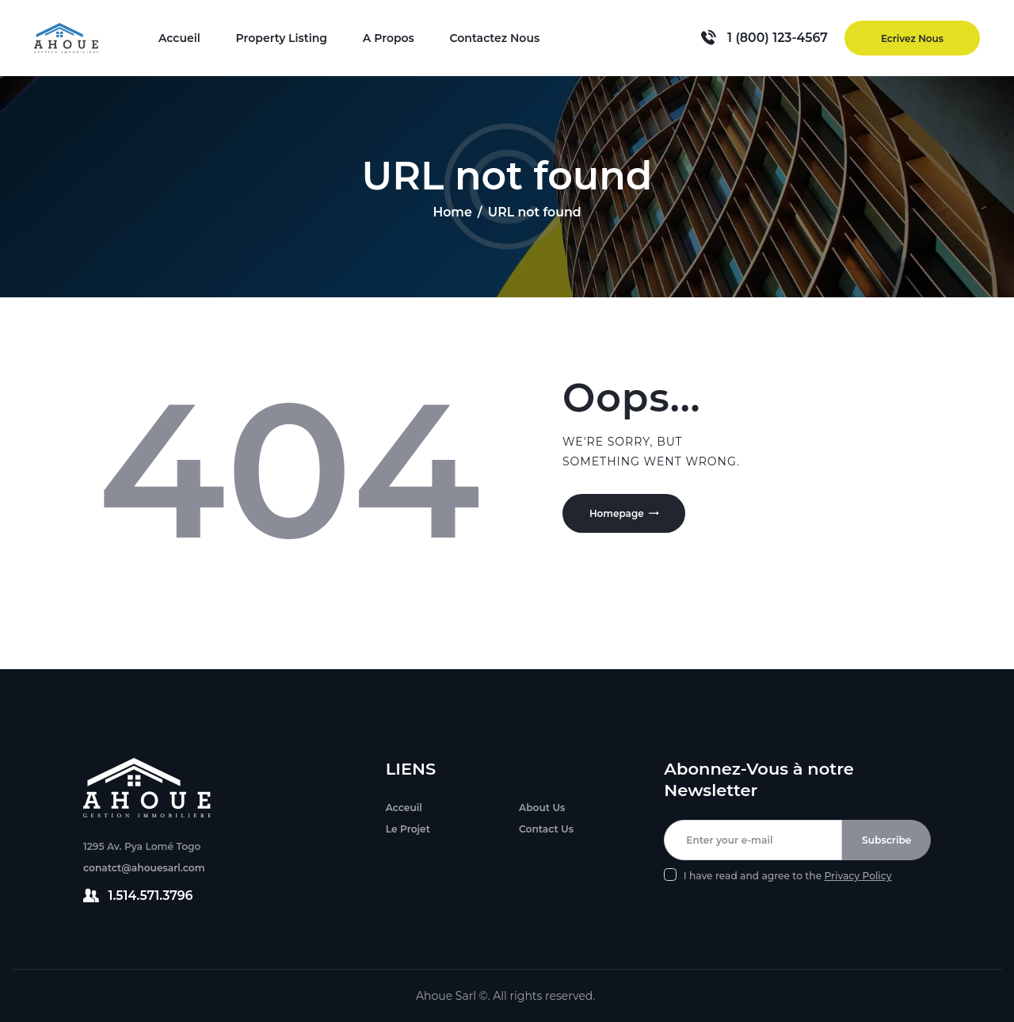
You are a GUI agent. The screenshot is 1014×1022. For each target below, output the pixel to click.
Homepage (619, 515)
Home (452, 212)
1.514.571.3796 (151, 895)
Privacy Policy (857, 876)
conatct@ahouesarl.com (144, 868)
